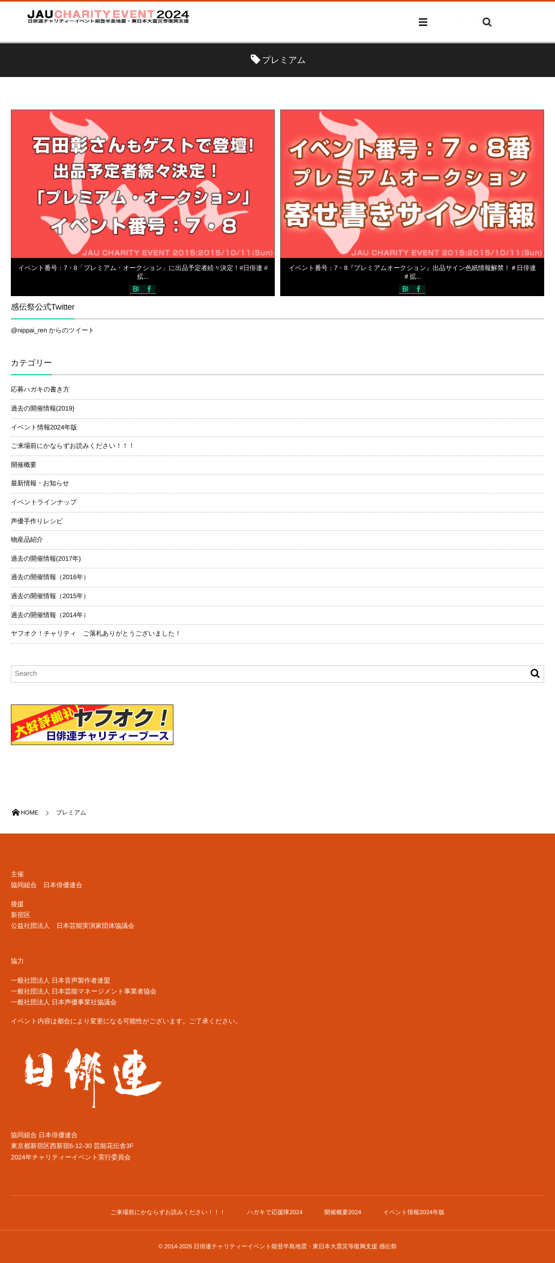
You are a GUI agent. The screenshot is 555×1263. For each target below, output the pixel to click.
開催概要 (23, 465)
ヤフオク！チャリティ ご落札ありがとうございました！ (96, 633)
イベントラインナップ (43, 502)
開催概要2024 (342, 1212)
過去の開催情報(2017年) (46, 558)
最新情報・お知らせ (40, 483)
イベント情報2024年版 (44, 427)
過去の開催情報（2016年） (50, 577)
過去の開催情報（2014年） (50, 615)
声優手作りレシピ (37, 521)
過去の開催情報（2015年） (50, 596)
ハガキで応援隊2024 (275, 1212)
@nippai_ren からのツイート (53, 330)
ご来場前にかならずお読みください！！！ (73, 446)
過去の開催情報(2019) (42, 408)
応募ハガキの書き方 (40, 389)
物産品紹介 (27, 539)
